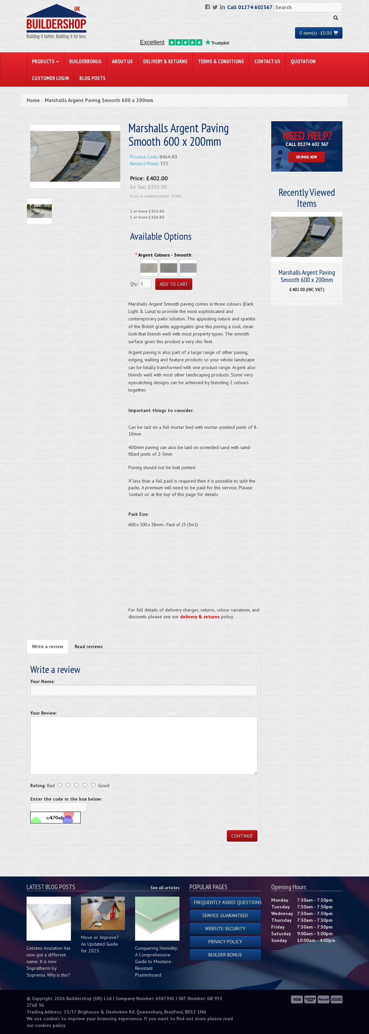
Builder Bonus (225, 955)
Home (33, 100)
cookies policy (50, 1025)
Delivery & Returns (165, 61)
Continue (242, 836)
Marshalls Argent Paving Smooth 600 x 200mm (99, 100)
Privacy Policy (225, 942)
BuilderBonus (85, 61)
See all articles (165, 888)
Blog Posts (92, 78)
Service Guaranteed (225, 915)
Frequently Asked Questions (227, 902)
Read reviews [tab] (89, 646)
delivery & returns (200, 617)
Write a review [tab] (47, 646)
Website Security (225, 929)
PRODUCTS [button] (45, 61)
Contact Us (267, 61)
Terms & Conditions (221, 61)
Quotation (303, 61)
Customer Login (50, 78)
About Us (122, 61)
